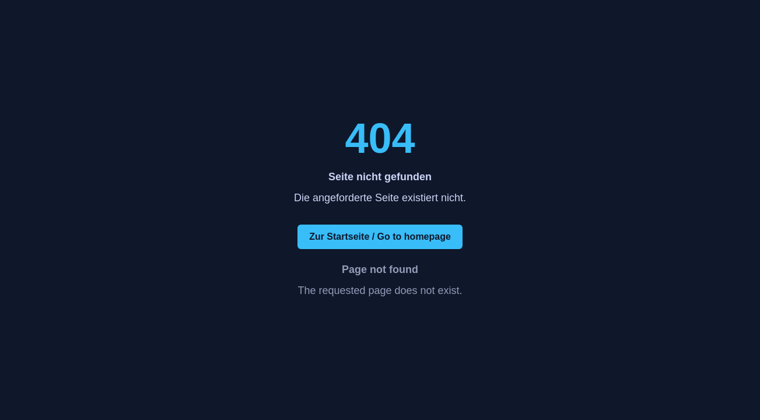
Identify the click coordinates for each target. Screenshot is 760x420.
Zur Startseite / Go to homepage (380, 237)
